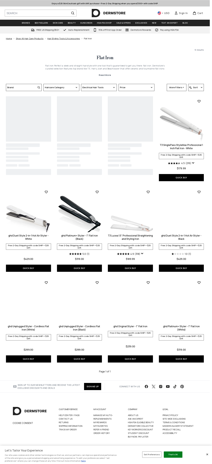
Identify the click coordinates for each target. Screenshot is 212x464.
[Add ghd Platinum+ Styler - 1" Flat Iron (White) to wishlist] (199, 282)
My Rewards (100, 422)
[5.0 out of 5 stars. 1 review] (79, 254)
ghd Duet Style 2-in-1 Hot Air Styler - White (28, 237)
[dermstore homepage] (108, 13)
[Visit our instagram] (160, 386)
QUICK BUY (181, 177)
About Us (133, 415)
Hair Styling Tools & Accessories (63, 38)
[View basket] (198, 13)
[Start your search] (40, 13)
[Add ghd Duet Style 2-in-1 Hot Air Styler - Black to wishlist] (199, 191)
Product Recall (172, 429)
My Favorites (100, 426)
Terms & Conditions (174, 422)
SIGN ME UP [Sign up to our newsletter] (93, 386)
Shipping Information (70, 426)
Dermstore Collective (141, 426)
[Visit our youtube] (167, 386)
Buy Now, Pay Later (138, 436)
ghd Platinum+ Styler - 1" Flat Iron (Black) (79, 237)
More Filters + (176, 87)
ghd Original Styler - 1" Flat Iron (130, 326)
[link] (181, 13)
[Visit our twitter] (153, 386)
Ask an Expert (135, 418)
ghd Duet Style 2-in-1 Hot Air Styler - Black (181, 237)
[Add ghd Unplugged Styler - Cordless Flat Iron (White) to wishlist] (46, 282)
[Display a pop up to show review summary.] (193, 163)
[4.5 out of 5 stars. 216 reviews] (179, 163)
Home (9, 38)
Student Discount (138, 433)
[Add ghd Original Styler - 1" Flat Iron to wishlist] (148, 282)
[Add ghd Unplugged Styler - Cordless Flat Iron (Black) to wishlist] (97, 282)
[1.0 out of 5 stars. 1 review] (181, 254)
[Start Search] (73, 13)
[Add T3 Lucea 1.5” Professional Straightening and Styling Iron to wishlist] (148, 191)
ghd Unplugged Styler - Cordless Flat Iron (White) (28, 328)
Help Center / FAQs (69, 415)
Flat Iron (105, 58)
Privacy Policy (170, 415)
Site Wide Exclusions (174, 418)
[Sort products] (196, 87)
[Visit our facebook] (146, 386)
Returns (63, 422)
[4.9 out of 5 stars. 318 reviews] (128, 254)
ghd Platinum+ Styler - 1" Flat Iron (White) (181, 328)
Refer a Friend (101, 429)
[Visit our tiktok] (175, 386)
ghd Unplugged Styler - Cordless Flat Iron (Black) (79, 328)
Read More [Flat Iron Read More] (105, 75)
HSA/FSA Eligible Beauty (141, 422)
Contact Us (65, 418)
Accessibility (170, 433)
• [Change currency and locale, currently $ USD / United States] (164, 13)
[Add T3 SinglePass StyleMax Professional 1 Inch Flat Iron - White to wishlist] (199, 101)
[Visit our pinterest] (182, 386)
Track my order (68, 429)
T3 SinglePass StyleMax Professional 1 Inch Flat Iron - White (181, 146)
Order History (101, 433)
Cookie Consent (23, 423)
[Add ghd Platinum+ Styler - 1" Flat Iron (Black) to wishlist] (97, 191)
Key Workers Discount (140, 429)
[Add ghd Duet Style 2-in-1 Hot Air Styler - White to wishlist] (46, 191)
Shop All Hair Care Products (29, 38)
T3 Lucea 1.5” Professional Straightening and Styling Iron (130, 237)
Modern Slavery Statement (178, 426)
